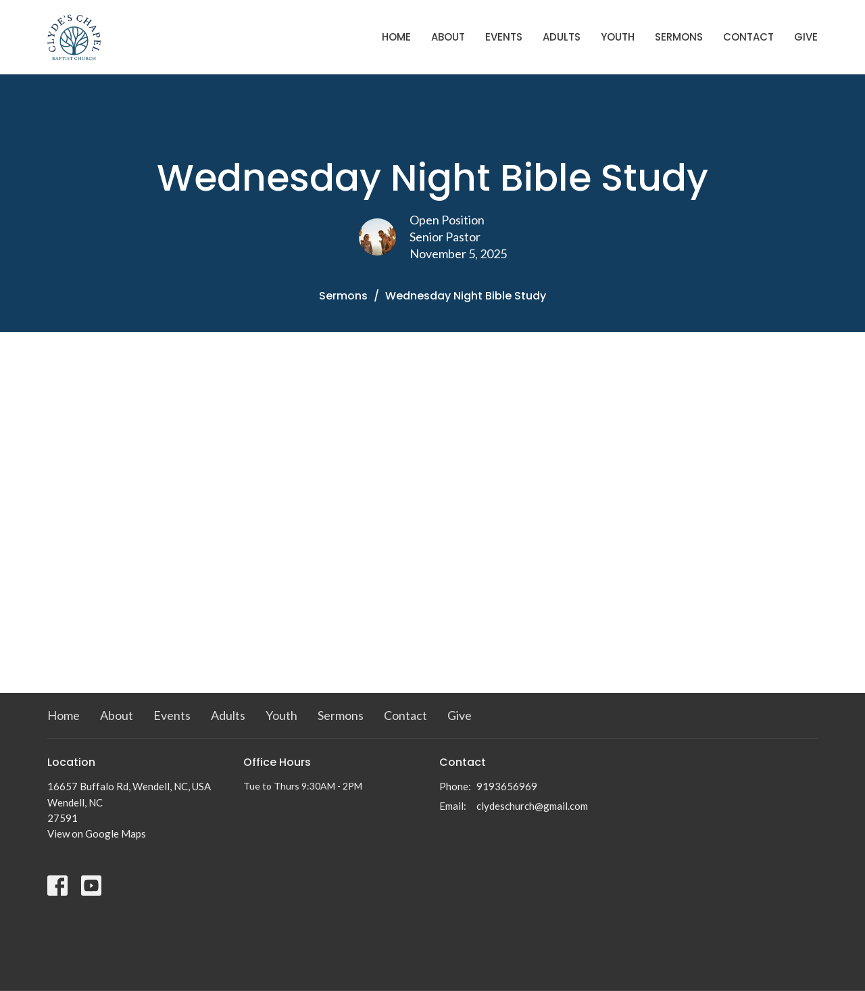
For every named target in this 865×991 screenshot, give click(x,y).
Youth (618, 37)
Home (396, 37)
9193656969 (506, 786)
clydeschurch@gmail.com (532, 806)
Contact (748, 37)
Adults (561, 37)
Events (503, 37)
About (448, 37)
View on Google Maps (96, 833)
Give (806, 37)
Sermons (679, 37)
